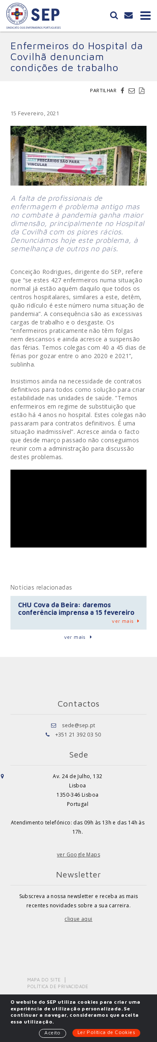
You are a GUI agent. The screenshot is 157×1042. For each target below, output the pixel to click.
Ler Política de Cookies (106, 1032)
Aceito (52, 1032)
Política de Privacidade (58, 986)
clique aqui (78, 918)
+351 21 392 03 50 (78, 734)
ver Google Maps (78, 854)
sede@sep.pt (78, 725)
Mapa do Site (44, 979)
